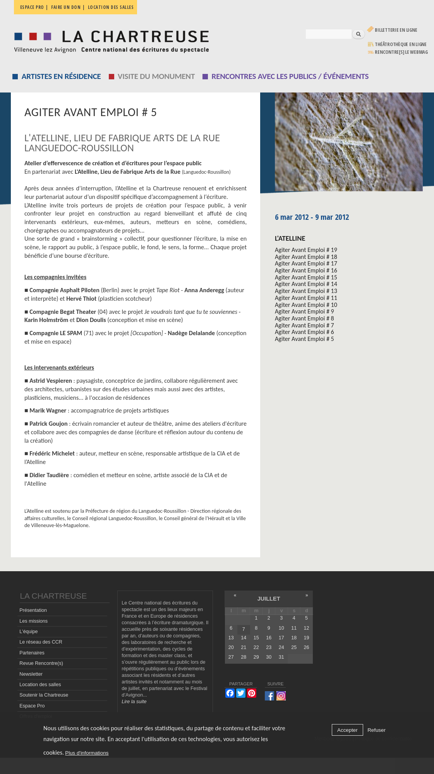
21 (243, 647)
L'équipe (28, 631)
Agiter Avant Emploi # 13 (306, 291)
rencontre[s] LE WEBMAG (401, 52)
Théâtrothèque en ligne (401, 44)
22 (256, 647)
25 (294, 647)
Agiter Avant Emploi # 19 (306, 249)
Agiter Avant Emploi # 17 (306, 263)
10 (281, 628)
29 (256, 657)
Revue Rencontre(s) (41, 663)
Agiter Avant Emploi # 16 (306, 270)
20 (231, 647)
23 (268, 647)
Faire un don (66, 7)
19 (306, 637)
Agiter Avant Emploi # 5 (304, 338)
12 (306, 628)
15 (256, 637)
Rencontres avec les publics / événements (290, 76)
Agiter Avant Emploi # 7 (304, 325)
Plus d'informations (86, 753)
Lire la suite (134, 701)
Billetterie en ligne (396, 30)
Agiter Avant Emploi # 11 (306, 297)
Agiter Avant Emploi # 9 (304, 311)
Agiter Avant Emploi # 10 (306, 304)
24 (281, 647)
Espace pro (32, 7)
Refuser (376, 730)
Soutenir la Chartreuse (43, 695)
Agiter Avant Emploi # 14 (306, 284)
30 (268, 657)
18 (294, 637)
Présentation (33, 610)
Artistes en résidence (61, 76)
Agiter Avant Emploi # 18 (306, 256)
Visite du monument (156, 76)
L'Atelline (290, 238)
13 (231, 637)
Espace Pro (32, 706)
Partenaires (31, 653)
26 (306, 647)
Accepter (347, 730)
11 (294, 628)
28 (243, 657)
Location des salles (111, 7)
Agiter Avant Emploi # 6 (304, 332)
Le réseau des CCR (40, 642)
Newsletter (31, 674)
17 (281, 637)
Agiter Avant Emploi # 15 (306, 277)
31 (281, 657)
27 (231, 657)
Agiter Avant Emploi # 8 (304, 318)
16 (268, 637)
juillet (268, 599)
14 (243, 637)
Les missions (33, 621)
